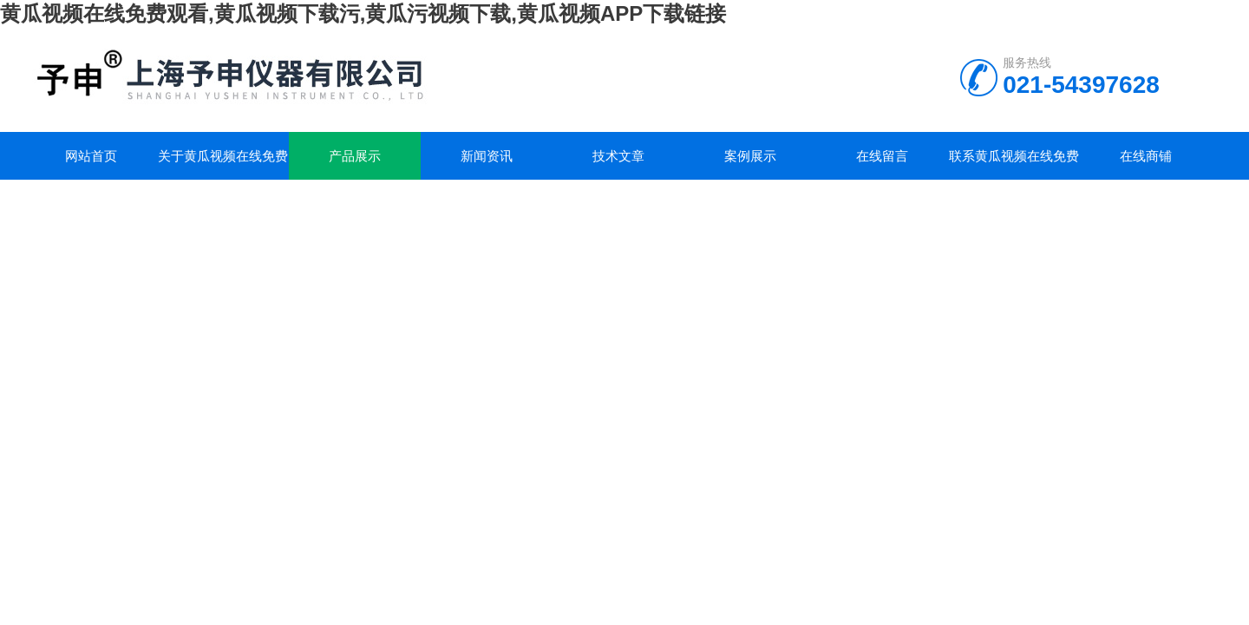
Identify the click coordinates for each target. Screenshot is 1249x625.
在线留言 (882, 155)
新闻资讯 (487, 155)
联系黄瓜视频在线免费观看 (1014, 164)
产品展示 (355, 155)
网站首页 (91, 155)
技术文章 (618, 155)
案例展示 (750, 155)
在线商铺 (1146, 155)
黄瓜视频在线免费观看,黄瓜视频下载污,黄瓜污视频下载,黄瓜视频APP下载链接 (363, 13)
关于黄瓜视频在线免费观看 (223, 164)
